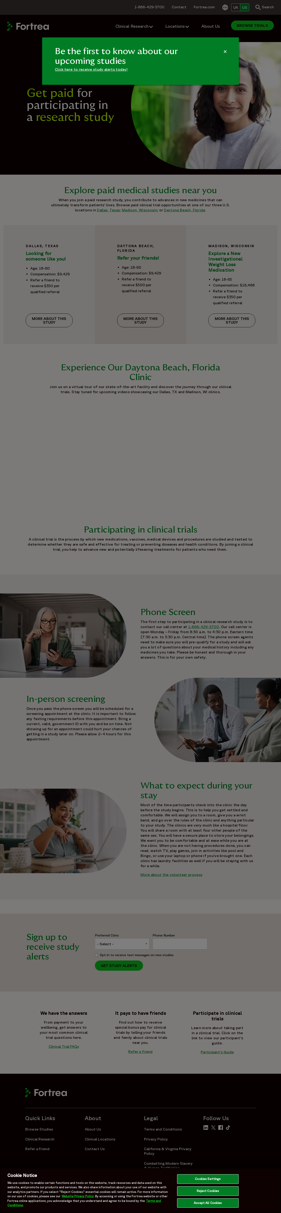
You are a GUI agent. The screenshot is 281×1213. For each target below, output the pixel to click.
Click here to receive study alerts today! (91, 69)
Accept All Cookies (208, 1205)
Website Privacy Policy (78, 1198)
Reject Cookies (208, 1193)
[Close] (274, 1192)
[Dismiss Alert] (225, 51)
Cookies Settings (208, 1181)
